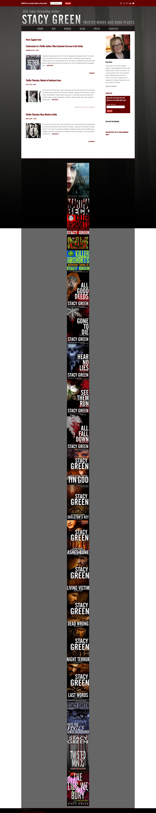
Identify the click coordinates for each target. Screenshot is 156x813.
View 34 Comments (90, 107)
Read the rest (51, 65)
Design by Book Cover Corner (27, 812)
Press (97, 28)
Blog (82, 28)
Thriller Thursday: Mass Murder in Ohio (41, 114)
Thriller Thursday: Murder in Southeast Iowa (43, 80)
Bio (54, 28)
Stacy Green (109, 62)
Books (67, 28)
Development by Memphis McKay (39, 812)
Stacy (37, 50)
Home (40, 28)
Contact (113, 28)
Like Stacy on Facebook (112, 122)
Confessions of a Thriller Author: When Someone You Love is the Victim (54, 46)
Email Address (111, 104)
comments (92, 73)
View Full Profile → (112, 86)
